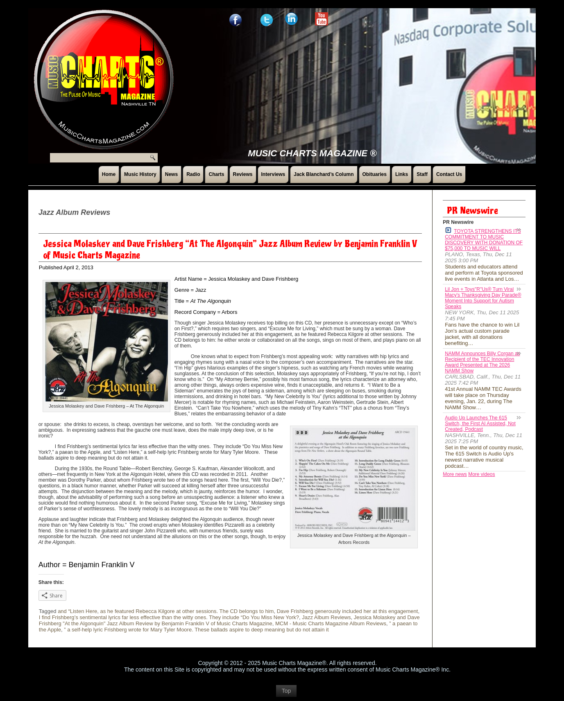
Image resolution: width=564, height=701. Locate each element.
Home (109, 174)
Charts (216, 174)
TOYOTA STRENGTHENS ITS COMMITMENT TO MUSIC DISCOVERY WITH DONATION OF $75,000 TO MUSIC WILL (484, 239)
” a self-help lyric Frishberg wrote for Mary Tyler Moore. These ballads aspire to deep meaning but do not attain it (196, 630)
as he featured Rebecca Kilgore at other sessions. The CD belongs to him (187, 611)
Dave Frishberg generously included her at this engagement (347, 611)
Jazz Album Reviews (326, 617)
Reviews (243, 174)
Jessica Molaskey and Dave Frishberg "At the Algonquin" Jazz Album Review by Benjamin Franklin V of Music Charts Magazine (229, 620)
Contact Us (449, 174)
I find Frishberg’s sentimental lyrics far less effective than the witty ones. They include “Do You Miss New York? (169, 617)
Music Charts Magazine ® (312, 153)
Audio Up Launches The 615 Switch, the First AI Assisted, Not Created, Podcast (480, 423)
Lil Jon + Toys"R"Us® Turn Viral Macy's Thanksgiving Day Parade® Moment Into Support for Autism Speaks (483, 297)
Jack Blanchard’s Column (323, 174)
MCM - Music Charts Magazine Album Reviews (330, 623)
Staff (422, 174)
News (171, 174)
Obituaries (374, 174)
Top (286, 690)
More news (455, 474)
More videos (481, 474)
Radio (193, 174)
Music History (140, 174)
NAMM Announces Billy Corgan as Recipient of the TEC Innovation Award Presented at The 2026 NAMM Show (482, 362)
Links (401, 174)
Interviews (273, 174)
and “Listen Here (77, 611)
